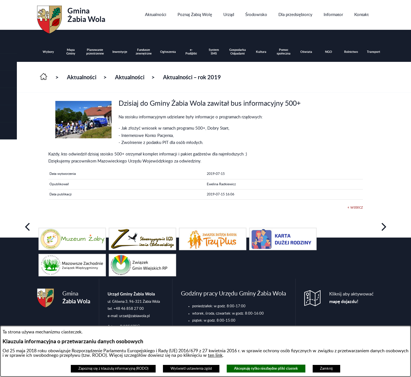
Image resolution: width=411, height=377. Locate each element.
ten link (215, 355)
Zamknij (326, 369)
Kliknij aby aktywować (351, 298)
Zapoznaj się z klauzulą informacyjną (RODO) (113, 369)
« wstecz (355, 207)
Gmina (71, 18)
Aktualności (81, 77)
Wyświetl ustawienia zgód (191, 369)
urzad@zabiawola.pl (134, 316)
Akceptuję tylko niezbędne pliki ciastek (266, 368)
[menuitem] (155, 15)
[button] (8, 79)
